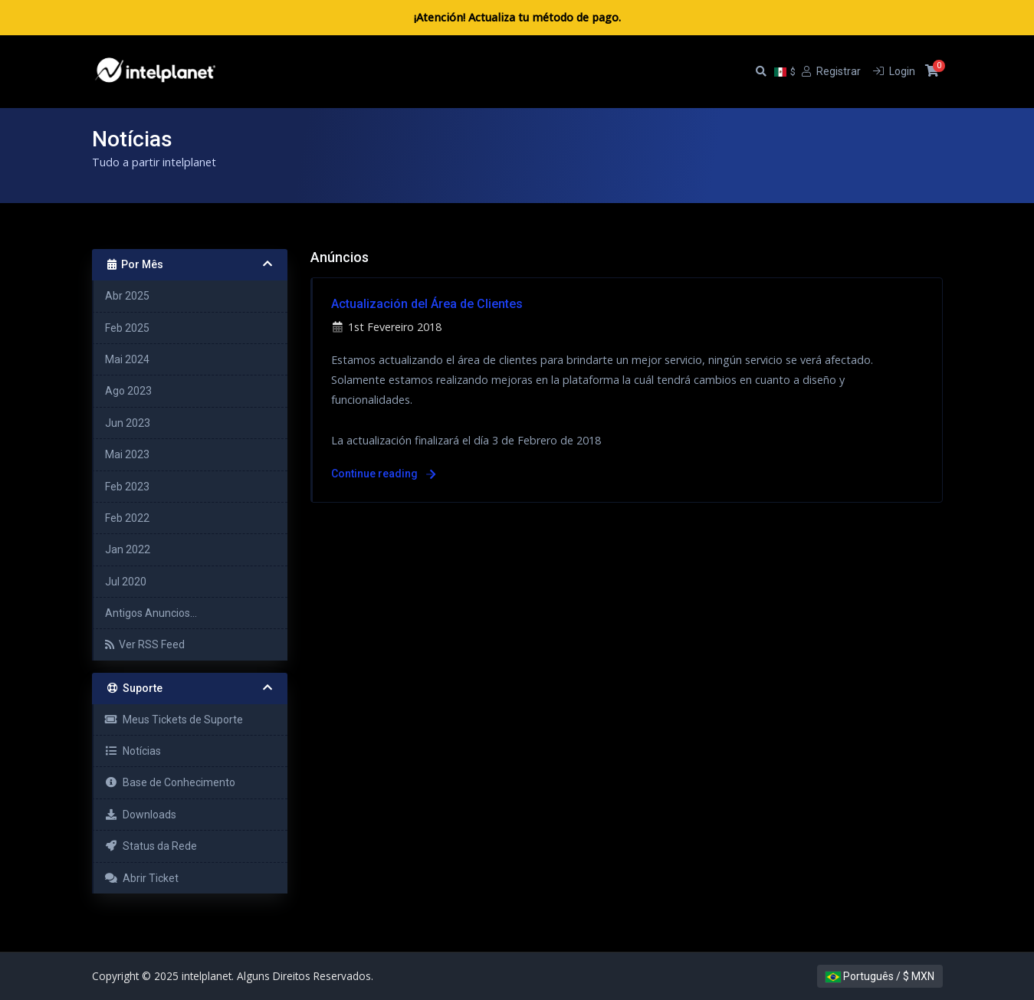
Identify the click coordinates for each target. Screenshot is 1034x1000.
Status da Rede (151, 846)
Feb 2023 (127, 486)
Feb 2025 (127, 328)
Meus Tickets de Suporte (174, 719)
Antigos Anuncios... (151, 613)
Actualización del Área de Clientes (427, 304)
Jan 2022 (127, 549)
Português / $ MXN (880, 976)
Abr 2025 (127, 296)
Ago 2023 (128, 391)
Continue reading (383, 473)
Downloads (141, 814)
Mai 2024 (127, 359)
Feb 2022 (127, 518)
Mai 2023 (127, 454)
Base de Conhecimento (170, 782)
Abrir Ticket (142, 878)
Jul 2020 (125, 581)
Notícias (133, 751)
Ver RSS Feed (145, 644)
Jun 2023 (127, 423)
